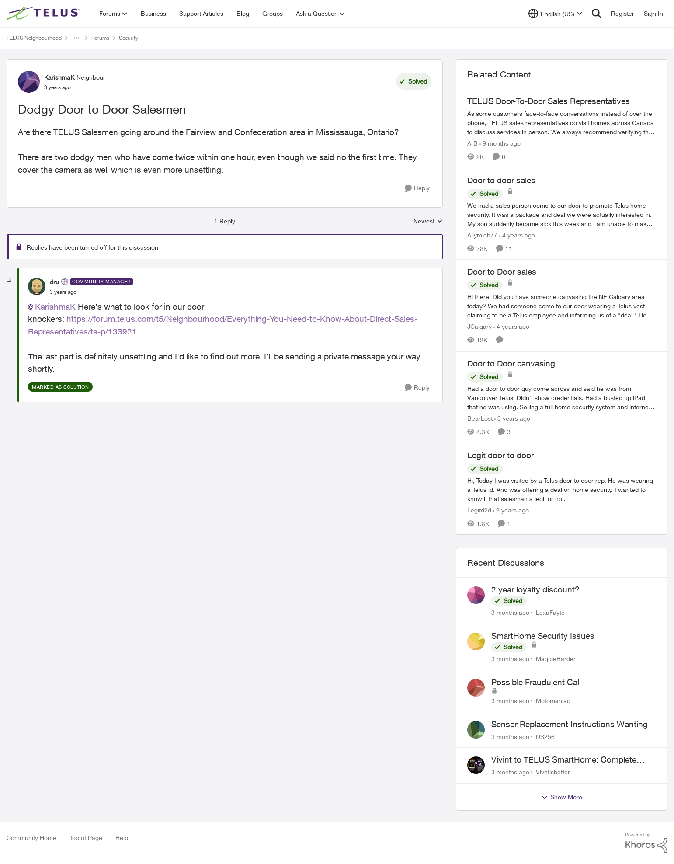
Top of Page (85, 837)
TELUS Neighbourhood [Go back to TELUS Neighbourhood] (34, 38)
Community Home (31, 837)
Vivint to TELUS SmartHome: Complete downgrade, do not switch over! (563, 760)
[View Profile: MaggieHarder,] (476, 641)
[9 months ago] (500, 143)
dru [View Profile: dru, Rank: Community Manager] (54, 282)
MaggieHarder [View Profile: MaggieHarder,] (556, 658)
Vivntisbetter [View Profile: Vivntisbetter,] (553, 772)
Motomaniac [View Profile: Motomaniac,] (553, 700)
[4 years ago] (517, 234)
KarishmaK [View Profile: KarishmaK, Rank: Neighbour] (59, 77)
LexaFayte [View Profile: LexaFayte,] (550, 612)
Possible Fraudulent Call (536, 682)
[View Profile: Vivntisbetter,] (476, 765)
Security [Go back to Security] (128, 38)
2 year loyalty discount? (535, 589)
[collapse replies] (9, 280)
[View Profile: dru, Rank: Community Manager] (36, 286)
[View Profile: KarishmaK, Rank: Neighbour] (29, 82)
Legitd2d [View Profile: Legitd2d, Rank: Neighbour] (479, 509)
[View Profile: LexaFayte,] (476, 595)
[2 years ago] (511, 509)
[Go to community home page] (44, 14)
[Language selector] (555, 13)
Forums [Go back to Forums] (100, 38)
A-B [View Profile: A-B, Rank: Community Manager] (472, 143)
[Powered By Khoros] (646, 843)
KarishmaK (55, 306)
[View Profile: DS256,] (476, 730)
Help (121, 837)
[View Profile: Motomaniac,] (476, 688)
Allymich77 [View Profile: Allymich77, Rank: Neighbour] (482, 234)
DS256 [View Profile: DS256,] (545, 736)
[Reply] (417, 188)
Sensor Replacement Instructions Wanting (569, 724)
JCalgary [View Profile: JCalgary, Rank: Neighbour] (479, 326)
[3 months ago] (510, 612)
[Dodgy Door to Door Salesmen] (63, 292)
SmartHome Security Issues (542, 636)
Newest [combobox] (428, 221)
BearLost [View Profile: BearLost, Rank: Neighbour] (480, 418)
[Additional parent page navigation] (76, 38)
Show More (561, 797)
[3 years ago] (512, 418)
